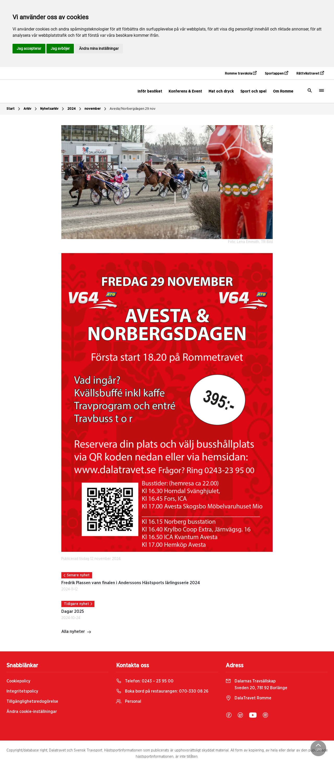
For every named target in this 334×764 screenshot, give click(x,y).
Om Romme (283, 91)
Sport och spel (253, 91)
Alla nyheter (76, 632)
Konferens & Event (185, 91)
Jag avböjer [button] (60, 48)
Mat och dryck (221, 91)
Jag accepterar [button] (29, 48)
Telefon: (145, 681)
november (96, 109)
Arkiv (30, 109)
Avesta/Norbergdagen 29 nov (133, 109)
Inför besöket (150, 91)
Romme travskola (241, 73)
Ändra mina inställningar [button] (99, 48)
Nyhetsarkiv (52, 109)
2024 (74, 109)
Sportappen (276, 73)
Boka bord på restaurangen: (162, 691)
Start (14, 109)
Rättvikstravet (310, 73)
